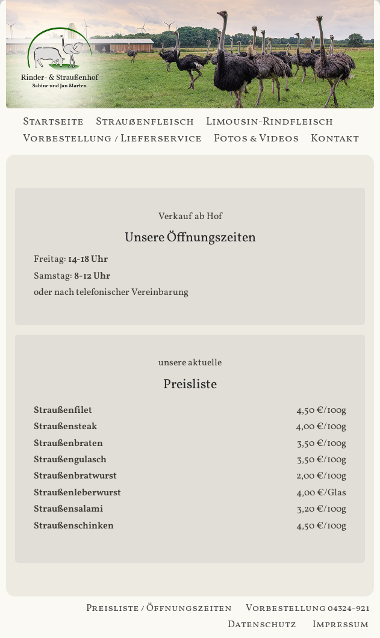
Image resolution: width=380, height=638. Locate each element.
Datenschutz (262, 624)
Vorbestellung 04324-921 (308, 608)
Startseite (53, 121)
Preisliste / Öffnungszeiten (159, 608)
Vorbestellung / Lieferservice (112, 138)
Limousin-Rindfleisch (269, 121)
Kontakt (335, 138)
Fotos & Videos (256, 138)
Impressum (341, 624)
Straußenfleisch (145, 121)
